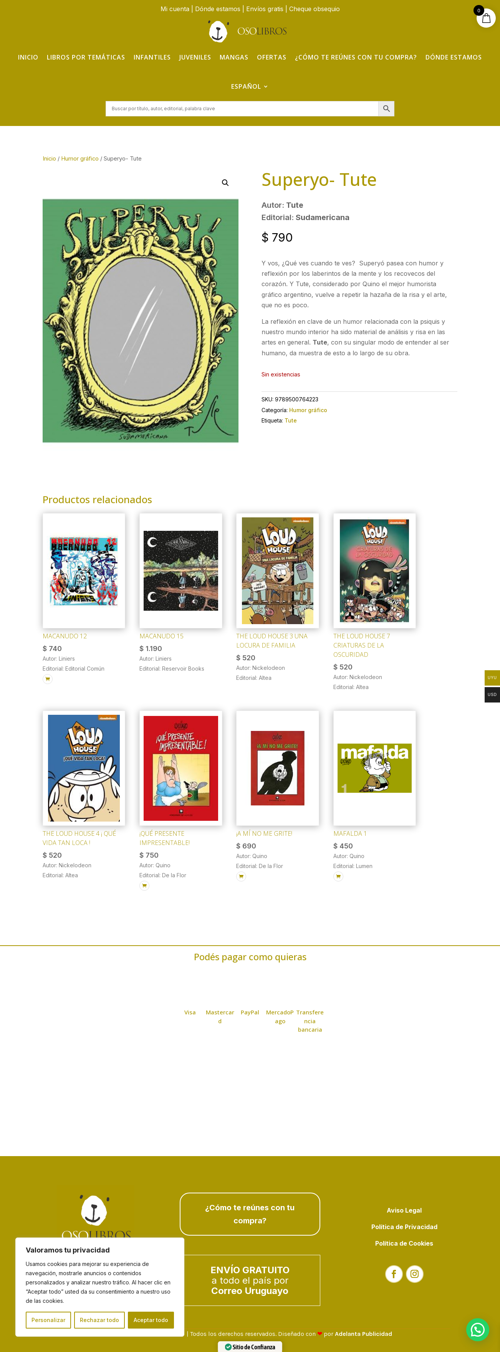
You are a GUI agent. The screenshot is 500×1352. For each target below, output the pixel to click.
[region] (99, 1287)
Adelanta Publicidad (363, 1333)
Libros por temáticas (86, 57)
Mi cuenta (175, 9)
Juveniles (195, 57)
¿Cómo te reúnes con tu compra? (356, 57)
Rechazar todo (99, 1320)
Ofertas (271, 57)
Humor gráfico (80, 158)
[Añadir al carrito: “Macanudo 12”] (48, 679)
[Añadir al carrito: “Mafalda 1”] (338, 876)
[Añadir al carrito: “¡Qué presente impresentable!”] (144, 886)
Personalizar (48, 1320)
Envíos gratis (264, 9)
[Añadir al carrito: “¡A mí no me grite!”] (241, 876)
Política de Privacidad (404, 1227)
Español (246, 86)
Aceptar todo (151, 1320)
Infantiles (152, 57)
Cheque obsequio (314, 9)
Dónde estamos (217, 9)
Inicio (28, 57)
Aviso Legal (404, 1210)
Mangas (234, 57)
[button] (225, 183)
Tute (291, 420)
